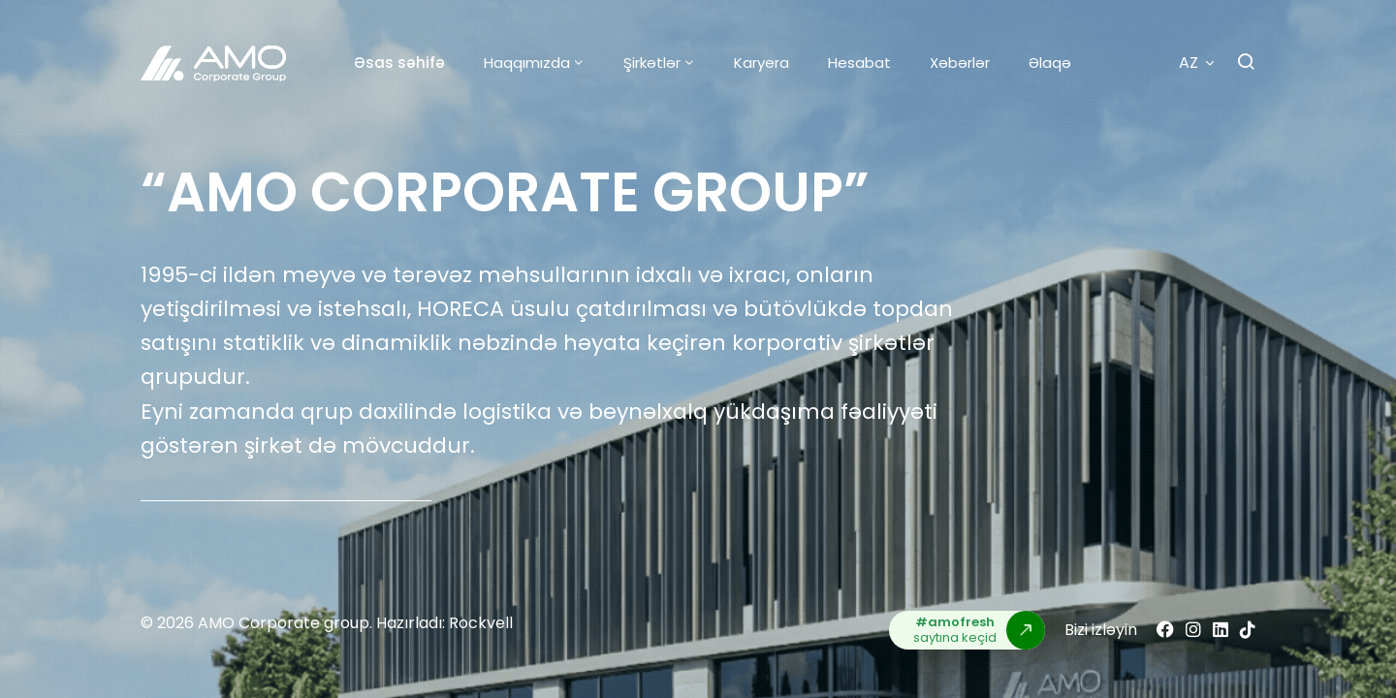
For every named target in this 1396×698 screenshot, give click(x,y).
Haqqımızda (527, 62)
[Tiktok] (1247, 630)
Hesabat (859, 62)
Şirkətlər (652, 62)
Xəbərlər (960, 62)
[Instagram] (1193, 630)
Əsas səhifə (399, 62)
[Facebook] (1165, 630)
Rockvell (481, 623)
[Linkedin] (1220, 630)
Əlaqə (1050, 62)
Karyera (761, 62)
